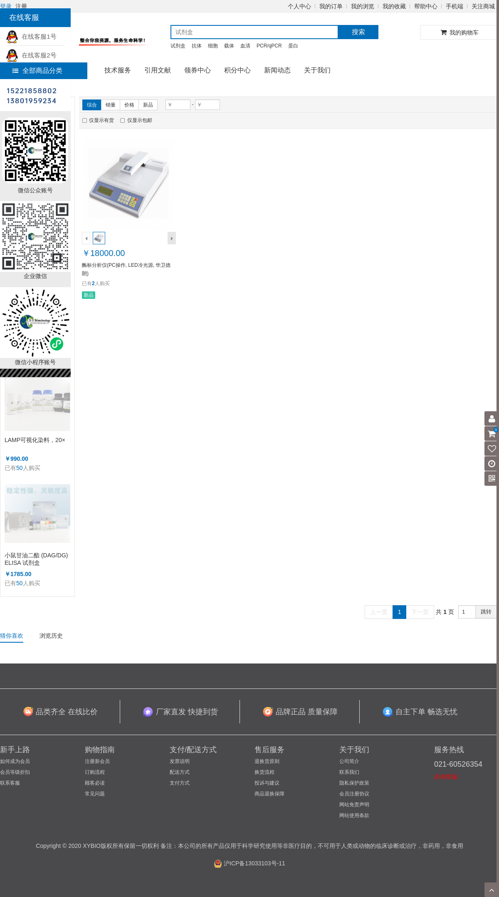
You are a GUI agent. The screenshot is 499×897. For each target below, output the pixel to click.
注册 (21, 6)
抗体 (197, 46)
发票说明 (180, 761)
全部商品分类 (37, 70)
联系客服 (10, 783)
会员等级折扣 (15, 772)
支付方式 (180, 783)
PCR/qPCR (269, 46)
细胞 (213, 46)
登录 (6, 6)
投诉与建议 (266, 783)
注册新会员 (97, 761)
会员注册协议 (354, 794)
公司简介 (349, 761)
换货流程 (264, 772)
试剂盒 (177, 46)
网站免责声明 (354, 805)
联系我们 (349, 772)
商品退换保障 (269, 794)
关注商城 (483, 6)
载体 (229, 46)
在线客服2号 (31, 55)
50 (19, 468)
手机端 (454, 6)
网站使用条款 (354, 815)
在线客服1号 (31, 36)
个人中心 (299, 6)
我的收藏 (394, 6)
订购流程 (95, 772)
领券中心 (197, 70)
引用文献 (157, 70)
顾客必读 (95, 783)
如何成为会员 (15, 761)
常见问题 (95, 794)
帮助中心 (425, 6)
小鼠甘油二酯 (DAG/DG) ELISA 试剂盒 (36, 559)
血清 (245, 46)
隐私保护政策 (354, 783)
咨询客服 (445, 776)
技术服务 (117, 70)
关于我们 (317, 70)
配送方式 (180, 772)
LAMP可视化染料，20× (35, 440)
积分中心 (237, 70)
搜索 (358, 31)
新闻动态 (277, 70)
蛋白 (293, 46)
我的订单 (331, 6)
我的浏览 (362, 6)
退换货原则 (266, 761)
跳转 (486, 612)
